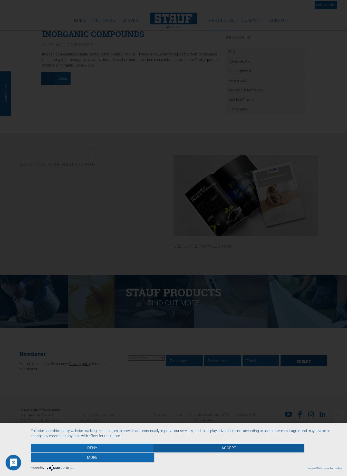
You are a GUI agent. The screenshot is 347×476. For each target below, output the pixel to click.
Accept (186, 458)
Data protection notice (329, 468)
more (295, 458)
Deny (77, 458)
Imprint (311, 468)
